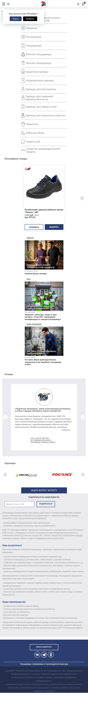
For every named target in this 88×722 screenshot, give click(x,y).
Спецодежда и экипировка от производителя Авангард (44, 664)
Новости (30, 238)
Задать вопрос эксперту (44, 490)
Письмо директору (44, 647)
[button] (2, 11)
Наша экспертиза (34, 324)
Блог (29, 279)
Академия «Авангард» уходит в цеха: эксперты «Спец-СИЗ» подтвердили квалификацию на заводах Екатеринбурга (43, 317)
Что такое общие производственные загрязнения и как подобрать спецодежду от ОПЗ (43, 362)
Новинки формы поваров (36, 274)
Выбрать (30, 18)
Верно (16, 18)
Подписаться (45, 504)
